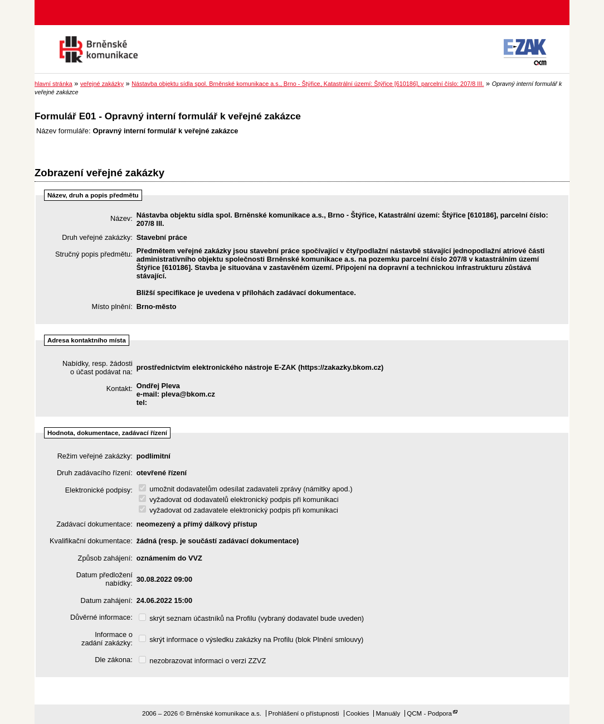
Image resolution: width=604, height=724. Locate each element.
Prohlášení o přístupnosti (303, 713)
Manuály (388, 713)
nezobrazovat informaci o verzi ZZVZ (202, 661)
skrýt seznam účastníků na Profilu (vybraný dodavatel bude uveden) (251, 618)
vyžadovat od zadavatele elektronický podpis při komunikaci (238, 510)
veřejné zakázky (102, 83)
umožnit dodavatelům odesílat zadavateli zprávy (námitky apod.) (246, 489)
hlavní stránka (53, 83)
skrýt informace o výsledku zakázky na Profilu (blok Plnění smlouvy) (251, 639)
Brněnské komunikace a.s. (99, 49)
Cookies (357, 713)
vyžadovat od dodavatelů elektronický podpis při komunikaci (239, 499)
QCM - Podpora (429, 713)
